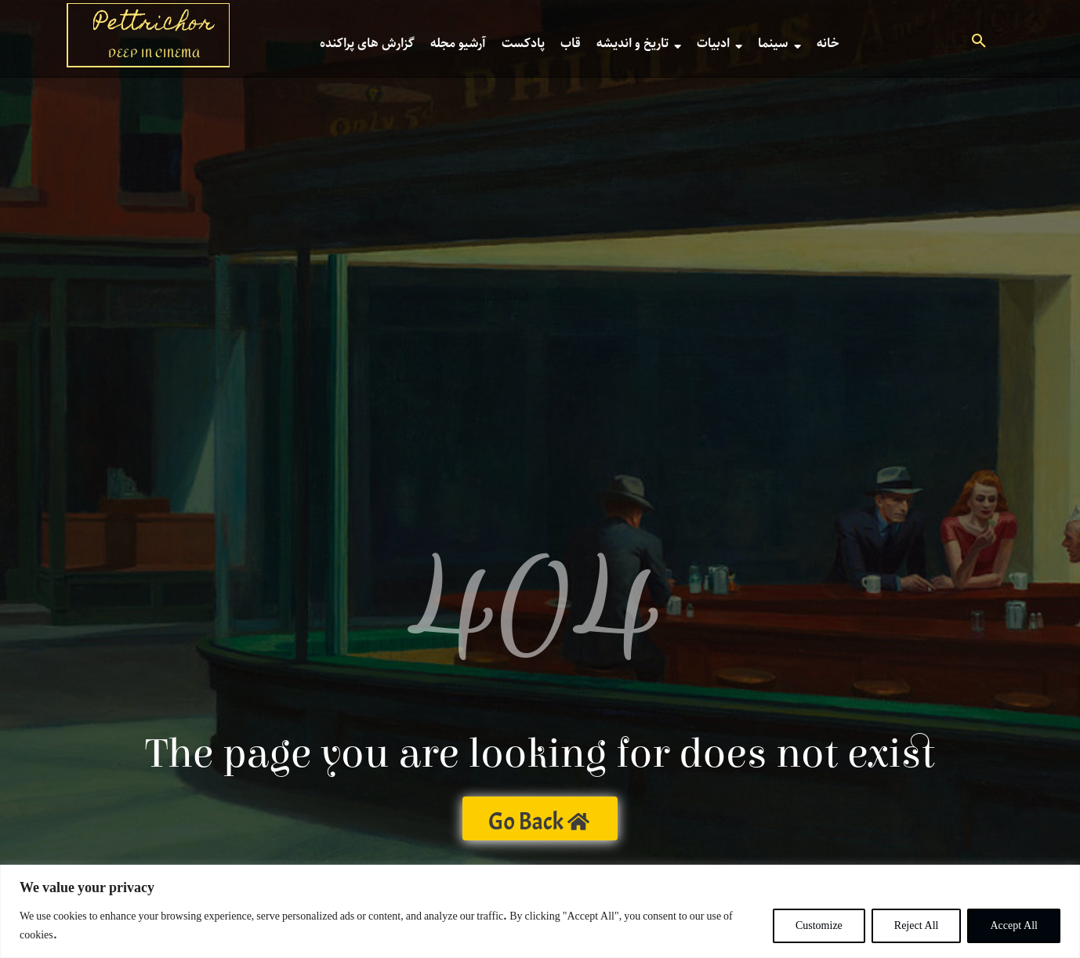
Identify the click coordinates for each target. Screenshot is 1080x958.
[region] (540, 911)
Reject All (916, 925)
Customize (819, 925)
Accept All (1014, 925)
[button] (979, 43)
